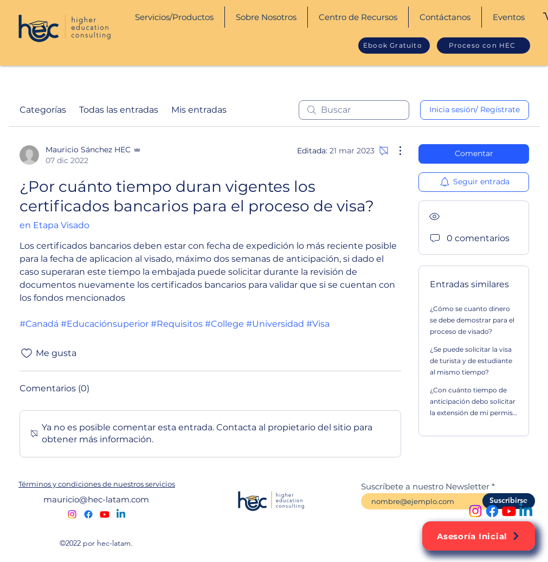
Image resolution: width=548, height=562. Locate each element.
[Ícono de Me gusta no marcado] (27, 353)
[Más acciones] (394, 150)
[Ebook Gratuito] (394, 45)
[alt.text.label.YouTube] (509, 511)
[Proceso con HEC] (483, 45)
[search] (354, 110)
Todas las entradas (118, 110)
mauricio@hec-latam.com (96, 499)
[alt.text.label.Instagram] (475, 511)
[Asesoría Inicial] (478, 536)
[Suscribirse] (508, 501)
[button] (174, 17)
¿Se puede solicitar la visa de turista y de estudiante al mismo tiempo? (471, 360)
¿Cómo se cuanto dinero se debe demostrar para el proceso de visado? (472, 320)
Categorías (43, 110)
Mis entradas (199, 110)
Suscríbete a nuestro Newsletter (425, 486)
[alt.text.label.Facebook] (492, 511)
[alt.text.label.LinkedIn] (526, 511)
